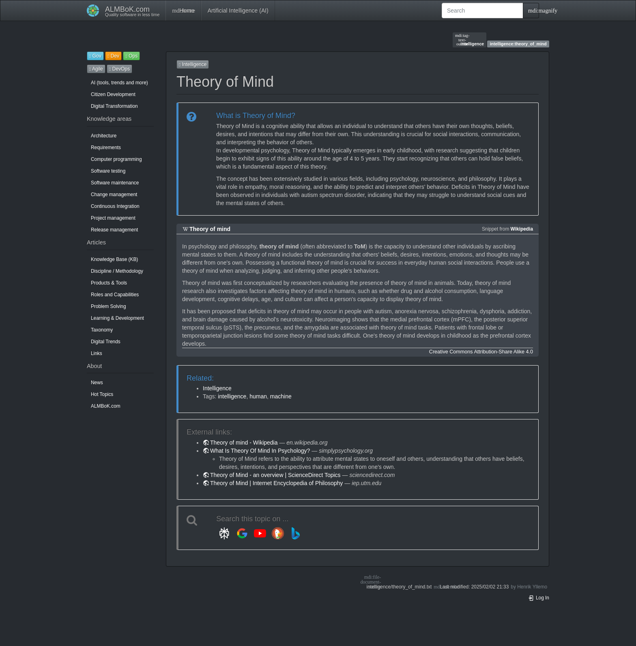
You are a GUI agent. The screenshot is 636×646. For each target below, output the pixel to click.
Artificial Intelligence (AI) (238, 10)
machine (281, 396)
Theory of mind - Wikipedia (244, 442)
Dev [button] (113, 56)
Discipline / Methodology (117, 271)
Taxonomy (102, 330)
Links (96, 353)
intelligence (469, 39)
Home (183, 10)
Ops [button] (131, 56)
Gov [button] (95, 56)
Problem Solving (108, 306)
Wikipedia (522, 229)
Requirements (106, 147)
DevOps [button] (119, 69)
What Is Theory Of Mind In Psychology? (260, 450)
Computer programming (116, 159)
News (97, 382)
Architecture (103, 136)
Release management (114, 230)
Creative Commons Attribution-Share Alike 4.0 (481, 352)
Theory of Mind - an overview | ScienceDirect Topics (275, 475)
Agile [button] (96, 69)
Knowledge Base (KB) (114, 259)
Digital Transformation (114, 106)
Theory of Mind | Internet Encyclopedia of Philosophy (276, 483)
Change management (114, 194)
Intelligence (217, 388)
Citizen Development (113, 94)
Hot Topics (102, 394)
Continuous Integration (115, 206)
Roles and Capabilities (115, 294)
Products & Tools (109, 283)
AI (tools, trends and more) (119, 83)
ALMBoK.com (105, 406)
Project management (113, 218)
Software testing (108, 171)
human (258, 396)
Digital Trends (105, 341)
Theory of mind (209, 229)
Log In (538, 598)
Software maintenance (115, 183)
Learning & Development (117, 318)
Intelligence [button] (192, 64)
